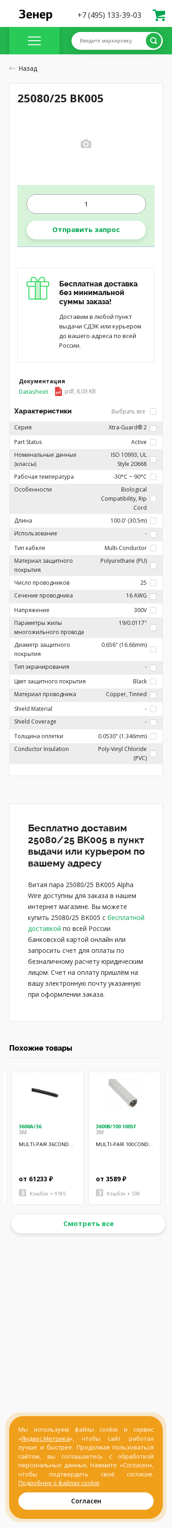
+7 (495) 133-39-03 (109, 15)
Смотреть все (88, 1223)
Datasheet (57, 391)
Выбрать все (133, 411)
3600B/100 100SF (116, 1126)
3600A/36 (30, 1126)
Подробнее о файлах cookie (59, 1483)
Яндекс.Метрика (46, 1438)
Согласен (86, 1500)
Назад (23, 68)
